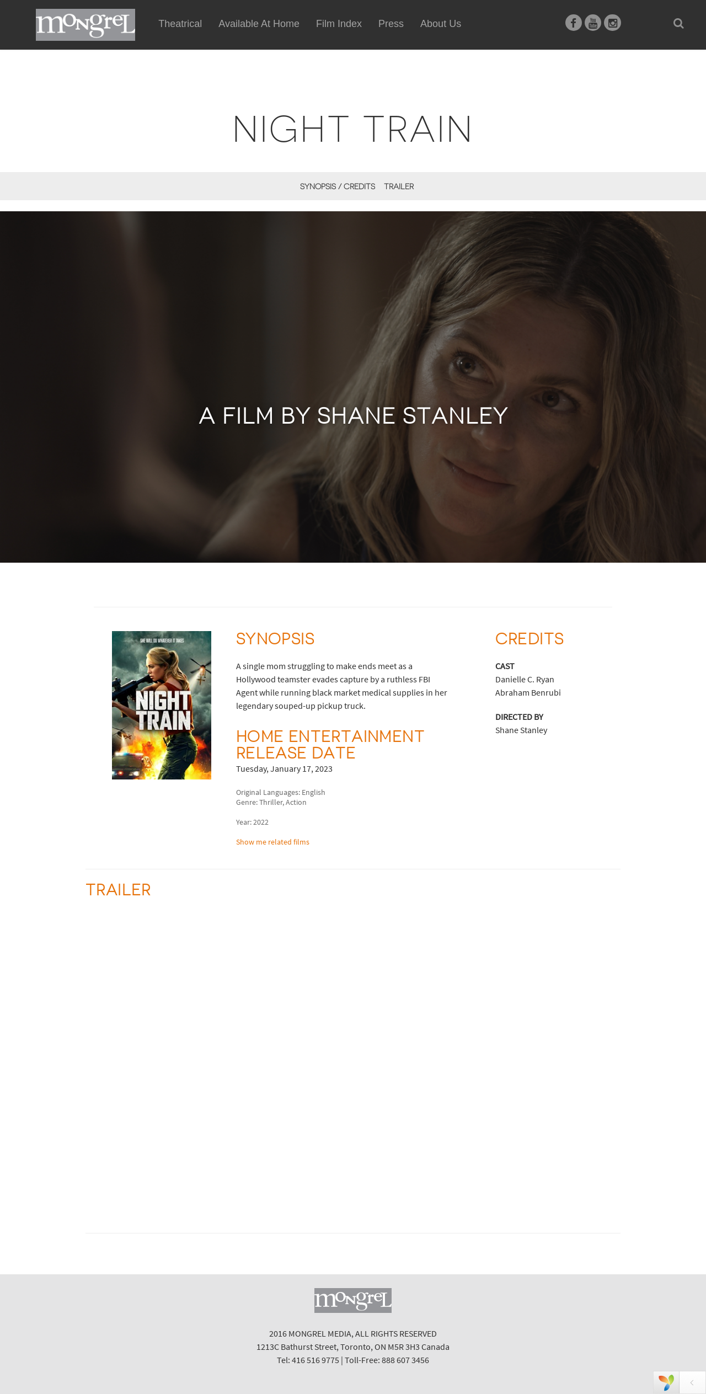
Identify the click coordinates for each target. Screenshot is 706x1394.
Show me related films (272, 842)
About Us (440, 23)
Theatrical (180, 23)
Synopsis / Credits (337, 186)
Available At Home (258, 36)
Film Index (339, 23)
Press (391, 23)
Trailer (399, 186)
